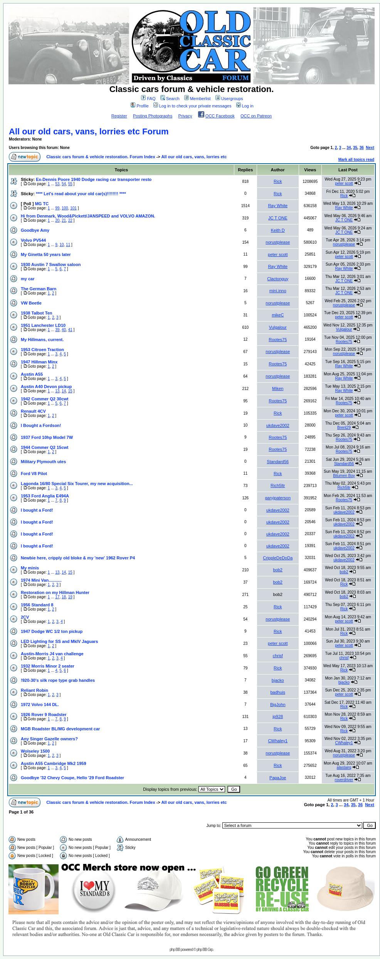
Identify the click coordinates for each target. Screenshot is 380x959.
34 (348, 148)
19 (70, 597)
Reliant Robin (34, 690)
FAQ (148, 98)
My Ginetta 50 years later (46, 254)
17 (57, 597)
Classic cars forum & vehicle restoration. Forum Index (100, 156)
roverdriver (344, 780)
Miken (277, 388)
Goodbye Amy (35, 230)
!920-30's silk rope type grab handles (58, 680)
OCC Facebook (220, 116)
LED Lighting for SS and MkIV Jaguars (59, 641)
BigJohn (278, 704)
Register (119, 116)
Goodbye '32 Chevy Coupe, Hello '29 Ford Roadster (72, 777)
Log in (245, 106)
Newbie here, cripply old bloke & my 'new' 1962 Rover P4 (78, 558)
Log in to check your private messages (192, 106)
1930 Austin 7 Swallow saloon (51, 264)
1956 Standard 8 (37, 605)
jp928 (277, 716)
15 (70, 391)
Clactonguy (277, 278)
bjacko (278, 680)
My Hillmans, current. (42, 339)
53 (57, 184)
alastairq (344, 767)
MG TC (42, 203)
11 (68, 245)
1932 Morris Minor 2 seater (47, 666)
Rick (278, 181)
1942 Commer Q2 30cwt (45, 399)
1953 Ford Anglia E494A (45, 496)
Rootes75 (278, 339)
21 (64, 220)
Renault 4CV (33, 411)
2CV (25, 617)
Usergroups (229, 98)
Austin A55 (32, 374)
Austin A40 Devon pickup (46, 386)
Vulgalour (278, 327)
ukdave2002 (277, 425)
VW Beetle (31, 303)
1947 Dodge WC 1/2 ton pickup (51, 631)
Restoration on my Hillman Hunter (55, 592)
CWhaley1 (278, 740)
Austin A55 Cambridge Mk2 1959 (53, 763)
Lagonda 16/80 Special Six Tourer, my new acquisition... (77, 483)
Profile (139, 106)
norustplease (278, 242)
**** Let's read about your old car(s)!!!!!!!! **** (81, 193)
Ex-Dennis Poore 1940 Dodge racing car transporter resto (93, 179)
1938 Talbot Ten (36, 313)
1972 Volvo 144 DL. (40, 704)
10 (61, 245)
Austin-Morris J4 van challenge (52, 653)
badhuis (277, 692)
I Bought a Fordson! (41, 425)
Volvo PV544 (33, 240)
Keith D (278, 230)
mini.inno (277, 290)
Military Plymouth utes (43, 461)
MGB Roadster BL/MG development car (60, 728)
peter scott (344, 183)
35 (355, 148)
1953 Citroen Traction (42, 349)
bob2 (277, 569)
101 (73, 208)
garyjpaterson (278, 497)
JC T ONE (278, 218)
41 (70, 330)
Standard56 (278, 461)
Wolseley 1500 (35, 751)
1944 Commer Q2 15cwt (45, 447)
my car (27, 278)
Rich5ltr (278, 485)
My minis (30, 568)
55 (70, 184)
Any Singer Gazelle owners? (49, 738)
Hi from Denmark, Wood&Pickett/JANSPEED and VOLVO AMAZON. (88, 216)
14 (64, 391)
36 (362, 148)
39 (57, 330)
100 (65, 208)
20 (57, 220)
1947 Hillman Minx (39, 362)
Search (170, 98)
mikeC (278, 315)
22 (70, 220)
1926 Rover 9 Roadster (44, 714)
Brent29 (344, 427)
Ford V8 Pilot (34, 473)
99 (57, 208)
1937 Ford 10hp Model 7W (47, 437)
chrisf (278, 655)
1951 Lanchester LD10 (43, 325)
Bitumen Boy (344, 476)
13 (57, 391)
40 (64, 330)
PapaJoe (277, 777)
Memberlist (197, 98)
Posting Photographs (152, 116)
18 (64, 597)
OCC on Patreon (256, 116)
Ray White (278, 205)
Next (370, 148)
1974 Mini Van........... (41, 580)
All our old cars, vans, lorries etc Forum (88, 131)
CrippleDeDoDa (278, 558)
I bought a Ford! (37, 510)
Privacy (185, 116)
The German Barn (38, 288)
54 (64, 184)
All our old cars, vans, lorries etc (194, 156)
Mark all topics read (356, 159)
